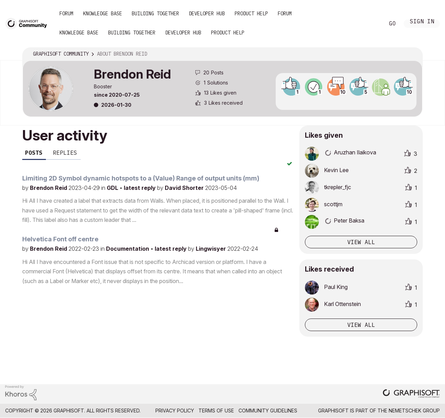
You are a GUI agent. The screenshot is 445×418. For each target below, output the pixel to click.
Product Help (251, 13)
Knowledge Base (102, 13)
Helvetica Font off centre (60, 239)
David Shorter (185, 187)
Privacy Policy (174, 410)
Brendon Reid (49, 187)
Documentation (128, 248)
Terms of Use (216, 410)
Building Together (155, 13)
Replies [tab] (65, 152)
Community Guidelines (267, 410)
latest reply (140, 187)
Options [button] (412, 54)
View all (361, 242)
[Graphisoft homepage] (411, 394)
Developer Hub (207, 13)
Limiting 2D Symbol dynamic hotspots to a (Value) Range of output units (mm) (140, 178)
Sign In (422, 22)
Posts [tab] (33, 152)
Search (372, 23)
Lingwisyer (211, 248)
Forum (66, 13)
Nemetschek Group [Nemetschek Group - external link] (414, 410)
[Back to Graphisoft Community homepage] (28, 23)
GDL (113, 187)
